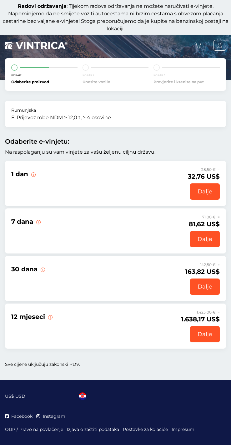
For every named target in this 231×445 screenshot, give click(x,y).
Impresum (183, 429)
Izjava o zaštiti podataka (93, 429)
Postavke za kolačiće (145, 429)
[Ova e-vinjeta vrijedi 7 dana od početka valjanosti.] (38, 221)
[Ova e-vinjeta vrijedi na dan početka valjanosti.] (33, 174)
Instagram (50, 416)
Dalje (205, 191)
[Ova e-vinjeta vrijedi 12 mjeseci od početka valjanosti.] (50, 316)
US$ (15, 396)
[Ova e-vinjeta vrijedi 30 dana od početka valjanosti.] (42, 269)
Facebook (19, 416)
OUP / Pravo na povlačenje (34, 429)
